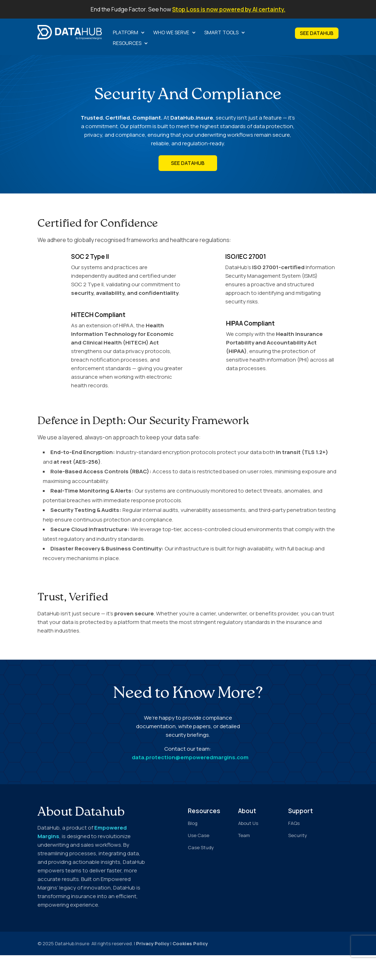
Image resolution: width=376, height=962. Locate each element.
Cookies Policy (190, 950)
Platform (125, 33)
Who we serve (171, 33)
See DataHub (188, 169)
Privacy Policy (152, 950)
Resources (127, 43)
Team (244, 842)
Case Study (201, 854)
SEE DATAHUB (317, 33)
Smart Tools (221, 33)
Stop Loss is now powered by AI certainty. (228, 9)
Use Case (198, 842)
